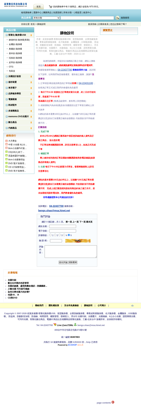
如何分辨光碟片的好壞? (19, 292)
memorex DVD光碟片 (18, 116)
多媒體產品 (13, 111)
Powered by (70, 345)
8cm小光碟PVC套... (17, 148)
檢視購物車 (26, 12)
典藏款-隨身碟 (15, 49)
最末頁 (89, 222)
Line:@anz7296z (63, 325)
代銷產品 (12, 128)
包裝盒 (12, 71)
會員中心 (87, 12)
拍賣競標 (57, 12)
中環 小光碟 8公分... (17, 144)
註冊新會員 (103, 24)
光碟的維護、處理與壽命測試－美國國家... (27, 286)
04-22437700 (65, 69)
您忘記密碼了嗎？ (118, 24)
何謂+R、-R (13, 295)
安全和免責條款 (71, 305)
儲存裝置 (12, 82)
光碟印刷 (12, 280)
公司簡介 (102, 305)
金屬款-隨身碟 (15, 44)
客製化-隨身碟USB (17, 35)
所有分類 (67, 12)
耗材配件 (12, 105)
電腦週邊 (12, 99)
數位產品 (12, 122)
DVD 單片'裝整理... (17, 171)
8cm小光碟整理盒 (16, 159)
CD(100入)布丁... (16, 152)
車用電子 (12, 88)
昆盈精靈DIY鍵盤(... (17, 156)
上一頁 (75, 222)
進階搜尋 (125, 18)
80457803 (75, 337)
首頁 (33, 24)
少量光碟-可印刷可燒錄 (18, 289)
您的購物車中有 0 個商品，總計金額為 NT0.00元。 (76, 6)
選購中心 (37, 12)
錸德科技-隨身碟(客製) (19, 40)
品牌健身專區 (14, 93)
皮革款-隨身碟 (15, 62)
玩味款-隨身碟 (15, 58)
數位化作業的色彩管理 (18, 283)
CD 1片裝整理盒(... (17, 167)
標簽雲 (78, 12)
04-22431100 (86, 83)
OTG (11, 67)
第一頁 (69, 222)
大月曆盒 (12, 141)
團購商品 (47, 12)
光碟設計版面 (14, 76)
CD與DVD (12, 298)
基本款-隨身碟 (15, 53)
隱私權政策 (54, 305)
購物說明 (88, 305)
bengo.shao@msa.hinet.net (54, 210)
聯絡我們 (39, 305)
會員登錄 (92, 24)
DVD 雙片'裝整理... (17, 163)
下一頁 (82, 222)
